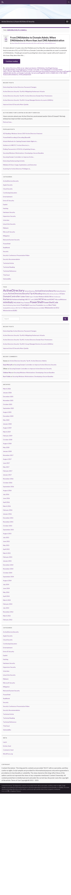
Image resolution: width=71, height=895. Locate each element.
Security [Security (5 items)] (46, 305)
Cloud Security (7, 189)
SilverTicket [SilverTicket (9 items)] (52, 305)
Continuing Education (10, 193)
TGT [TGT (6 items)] (22, 308)
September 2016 (8, 486)
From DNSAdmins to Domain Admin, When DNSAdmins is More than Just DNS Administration (37, 39)
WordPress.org (8, 754)
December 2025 (8, 396)
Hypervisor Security (9, 216)
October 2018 (7, 439)
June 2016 (6, 498)
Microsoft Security (39, 43)
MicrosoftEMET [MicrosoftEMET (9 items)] (49, 299)
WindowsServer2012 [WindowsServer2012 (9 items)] (52, 308)
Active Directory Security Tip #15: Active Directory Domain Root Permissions (27, 96)
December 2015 (8, 518)
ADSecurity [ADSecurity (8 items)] (45, 294)
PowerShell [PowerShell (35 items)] (36, 302)
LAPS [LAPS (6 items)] (32, 299)
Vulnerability (7, 279)
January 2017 (7, 475)
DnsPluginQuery (21, 70)
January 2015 (7, 561)
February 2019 (7, 436)
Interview (6, 220)
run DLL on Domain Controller (21, 73)
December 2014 (8, 565)
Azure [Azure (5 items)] (57, 293)
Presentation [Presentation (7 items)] (39, 305)
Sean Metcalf (15, 43)
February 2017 (7, 471)
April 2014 (6, 596)
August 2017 (7, 459)
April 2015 (6, 549)
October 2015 (7, 526)
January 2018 (7, 451)
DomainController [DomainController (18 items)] (11, 296)
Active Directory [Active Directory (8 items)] (30, 291)
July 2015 (6, 537)
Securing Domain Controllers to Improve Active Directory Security (35, 365)
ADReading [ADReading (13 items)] (37, 293)
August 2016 (7, 490)
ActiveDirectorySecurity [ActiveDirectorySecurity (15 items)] (45, 291)
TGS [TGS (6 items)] (19, 308)
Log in (5, 742)
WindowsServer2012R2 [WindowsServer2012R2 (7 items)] (10, 310)
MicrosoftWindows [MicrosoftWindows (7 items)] (60, 299)
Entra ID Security (8, 200)
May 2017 (6, 467)
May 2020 (6, 420)
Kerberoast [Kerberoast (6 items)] (57, 296)
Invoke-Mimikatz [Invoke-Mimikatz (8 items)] (39, 296)
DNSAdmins (41, 68)
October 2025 (7, 404)
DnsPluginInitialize (9, 70)
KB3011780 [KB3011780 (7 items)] (48, 296)
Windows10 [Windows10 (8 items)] (27, 308)
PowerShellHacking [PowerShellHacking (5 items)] (8, 305)
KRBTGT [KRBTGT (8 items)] (27, 299)
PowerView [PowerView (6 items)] (32, 305)
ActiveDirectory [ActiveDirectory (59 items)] (13, 290)
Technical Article (8, 263)
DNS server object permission (27, 68)
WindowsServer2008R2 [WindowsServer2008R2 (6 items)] (37, 308)
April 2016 (6, 502)
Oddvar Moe (7, 372)
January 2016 (7, 514)
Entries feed (7, 746)
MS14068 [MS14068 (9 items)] (17, 302)
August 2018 (7, 443)
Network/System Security (11, 240)
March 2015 (7, 553)
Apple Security (7, 185)
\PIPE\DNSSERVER (24, 75)
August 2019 (7, 428)
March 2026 (7, 389)
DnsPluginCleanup (52, 68)
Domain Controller (33, 70)
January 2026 (7, 392)
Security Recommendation (11, 259)
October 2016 (7, 483)
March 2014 (7, 600)
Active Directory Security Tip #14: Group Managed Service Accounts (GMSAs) (28, 100)
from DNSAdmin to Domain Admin (51, 70)
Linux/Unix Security (9, 224)
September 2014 (8, 576)
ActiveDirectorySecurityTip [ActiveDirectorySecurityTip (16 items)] (20, 293)
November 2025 (8, 400)
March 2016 (7, 506)
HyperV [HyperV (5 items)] (32, 296)
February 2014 (7, 604)
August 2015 (7, 533)
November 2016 (8, 479)
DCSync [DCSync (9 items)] (62, 294)
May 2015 (6, 545)
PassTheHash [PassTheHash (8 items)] (25, 302)
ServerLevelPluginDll (38, 73)
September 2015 (8, 529)
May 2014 (6, 592)
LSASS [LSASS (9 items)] (36, 299)
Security (5, 251)
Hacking (5, 208)
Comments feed (8, 750)
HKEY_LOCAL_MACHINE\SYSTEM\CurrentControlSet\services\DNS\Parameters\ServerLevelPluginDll (37, 71)
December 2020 (8, 416)
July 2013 (6, 608)
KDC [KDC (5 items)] (53, 296)
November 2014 (8, 569)
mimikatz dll (7, 73)
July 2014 (6, 584)
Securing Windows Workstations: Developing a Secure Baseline (34, 372)
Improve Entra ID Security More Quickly (15, 104)
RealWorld (6, 247)
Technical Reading (9, 267)
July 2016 (6, 494)
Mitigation (6, 236)
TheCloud (6, 275)
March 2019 (7, 432)
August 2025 (7, 412)
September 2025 (8, 408)
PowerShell (6, 243)
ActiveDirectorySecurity (26, 43)
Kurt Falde (6, 376)
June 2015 (6, 541)
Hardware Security (9, 212)
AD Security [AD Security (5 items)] (53, 293)
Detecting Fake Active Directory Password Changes (19, 87)
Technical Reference (50, 43)
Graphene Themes (16, 791)
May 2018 (6, 447)
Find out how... (7, 122)
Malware (5, 228)
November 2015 (8, 522)
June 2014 (6, 588)
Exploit (5, 204)
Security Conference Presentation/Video (16, 255)
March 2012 (7, 616)
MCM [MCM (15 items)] (40, 299)
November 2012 (8, 612)
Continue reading (12, 61)
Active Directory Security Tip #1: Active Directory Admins (28, 361)
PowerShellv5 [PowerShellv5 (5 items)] (16, 305)
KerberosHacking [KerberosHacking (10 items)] (18, 299)
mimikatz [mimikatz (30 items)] (8, 302)
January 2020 (7, 424)
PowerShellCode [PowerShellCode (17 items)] (50, 302)
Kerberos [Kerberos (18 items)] (7, 299)
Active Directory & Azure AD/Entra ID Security (18, 21)
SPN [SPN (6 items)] (17, 308)
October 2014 (7, 573)
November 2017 (8, 455)
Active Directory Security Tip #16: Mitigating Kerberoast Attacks (24, 91)
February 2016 (7, 510)
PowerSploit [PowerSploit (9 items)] (25, 305)
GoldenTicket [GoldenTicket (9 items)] (24, 296)
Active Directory (11, 68)
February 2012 (7, 620)
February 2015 (7, 557)
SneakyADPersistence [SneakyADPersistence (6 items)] (9, 308)
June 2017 (6, 463)
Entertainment (7, 197)
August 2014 (7, 580)
